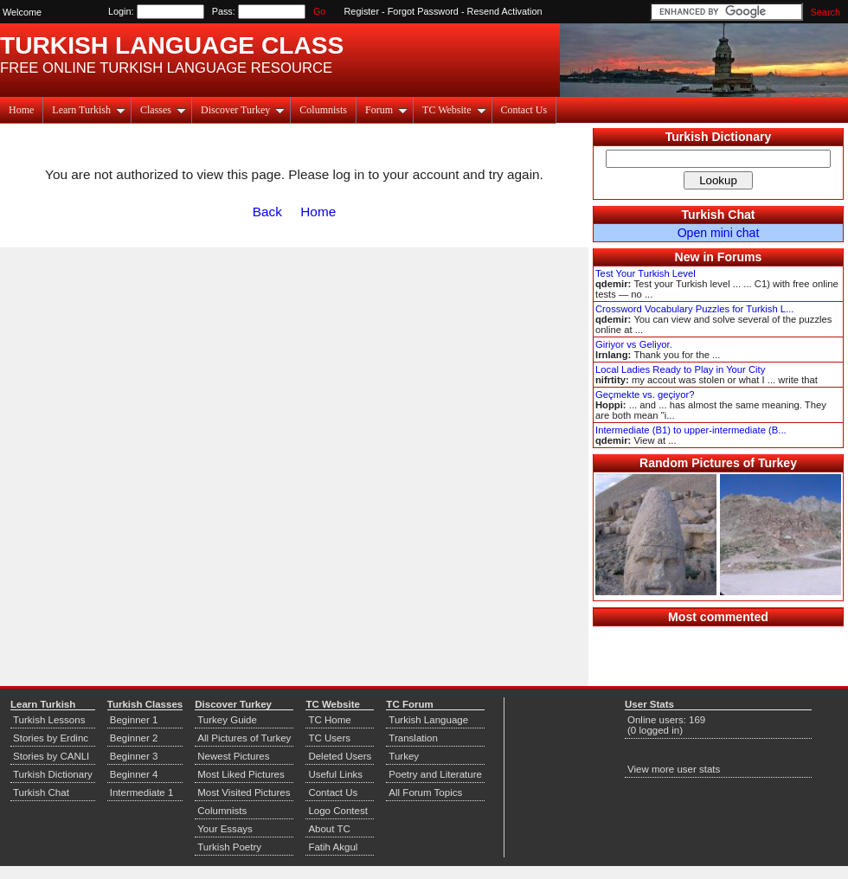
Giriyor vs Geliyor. (633, 344)
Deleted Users (339, 756)
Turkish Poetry (229, 847)
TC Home (329, 720)
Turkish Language (428, 720)
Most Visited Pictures (243, 792)
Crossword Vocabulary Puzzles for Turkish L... (694, 309)
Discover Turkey (243, 110)
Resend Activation (505, 11)
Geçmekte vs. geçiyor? (644, 394)
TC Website (453, 110)
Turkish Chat (718, 214)
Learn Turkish (88, 110)
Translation (413, 738)
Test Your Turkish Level (645, 273)
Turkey (404, 756)
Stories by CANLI (51, 756)
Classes (163, 110)
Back (267, 211)
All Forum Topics (425, 792)
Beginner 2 (134, 738)
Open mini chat (719, 233)
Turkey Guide (227, 720)
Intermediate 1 (142, 792)
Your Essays (225, 829)
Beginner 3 (134, 756)
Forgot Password (423, 11)
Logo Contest (338, 810)
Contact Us (524, 110)
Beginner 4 (134, 774)
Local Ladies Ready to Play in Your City (680, 369)
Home (21, 110)
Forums (739, 257)
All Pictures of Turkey (244, 738)
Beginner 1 (134, 720)
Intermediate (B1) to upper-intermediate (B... (691, 430)
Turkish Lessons (49, 720)
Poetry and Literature (435, 774)
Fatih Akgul (332, 847)
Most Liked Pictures (240, 774)
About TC (329, 829)
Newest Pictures (233, 756)
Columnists (323, 110)
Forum (386, 110)
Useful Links (335, 774)
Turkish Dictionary (718, 137)
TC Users (329, 738)
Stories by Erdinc (50, 738)
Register (362, 11)
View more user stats (673, 769)
